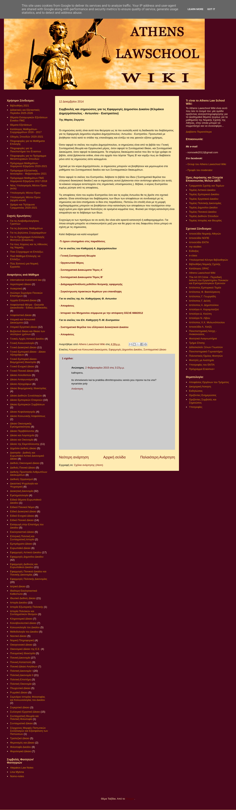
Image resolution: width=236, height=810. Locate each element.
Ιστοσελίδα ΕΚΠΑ (199, 242)
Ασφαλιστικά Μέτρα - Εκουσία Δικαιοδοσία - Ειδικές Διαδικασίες (28, 306)
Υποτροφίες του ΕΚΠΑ (202, 364)
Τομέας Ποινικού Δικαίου (203, 211)
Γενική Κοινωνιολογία (22, 343)
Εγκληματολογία (19, 495)
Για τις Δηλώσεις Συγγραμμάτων (28, 232)
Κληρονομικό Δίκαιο (21, 618)
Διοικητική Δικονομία (21, 491)
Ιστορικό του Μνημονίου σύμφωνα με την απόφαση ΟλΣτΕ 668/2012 (102, 312)
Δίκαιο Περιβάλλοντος (22, 430)
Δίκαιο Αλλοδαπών (20, 375)
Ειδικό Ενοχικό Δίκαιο (22, 515)
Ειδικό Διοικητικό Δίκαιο (23, 511)
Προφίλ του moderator (200, 170)
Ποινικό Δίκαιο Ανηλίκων (23, 666)
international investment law (25, 279)
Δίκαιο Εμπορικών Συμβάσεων (27, 404)
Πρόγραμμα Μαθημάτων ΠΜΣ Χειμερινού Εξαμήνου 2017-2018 (28, 179)
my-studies (195, 246)
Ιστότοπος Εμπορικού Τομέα (205, 287)
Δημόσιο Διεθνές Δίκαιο (23, 448)
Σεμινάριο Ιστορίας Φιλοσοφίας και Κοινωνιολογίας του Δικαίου (27, 698)
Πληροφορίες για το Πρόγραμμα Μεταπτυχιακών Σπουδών (28, 157)
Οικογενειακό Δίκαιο (21, 644)
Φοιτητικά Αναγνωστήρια (203, 338)
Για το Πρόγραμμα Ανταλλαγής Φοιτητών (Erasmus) (27, 239)
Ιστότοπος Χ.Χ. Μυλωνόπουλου (207, 322)
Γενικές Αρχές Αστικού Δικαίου (27, 338)
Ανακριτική (16, 288)
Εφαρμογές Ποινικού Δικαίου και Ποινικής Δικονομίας (28, 573)
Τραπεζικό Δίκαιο (19, 738)
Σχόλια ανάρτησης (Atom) (88, 465)
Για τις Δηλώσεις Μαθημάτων (26, 228)
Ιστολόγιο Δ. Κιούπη (200, 313)
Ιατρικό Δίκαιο (18, 586)
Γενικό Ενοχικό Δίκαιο (22, 366)
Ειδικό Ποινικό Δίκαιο (22, 520)
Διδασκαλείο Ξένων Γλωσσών (206, 347)
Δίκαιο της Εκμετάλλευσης (25, 443)
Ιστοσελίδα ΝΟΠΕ (199, 237)
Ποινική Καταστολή (20, 662)
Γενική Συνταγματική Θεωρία (78, 255)
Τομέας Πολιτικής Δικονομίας (205, 203)
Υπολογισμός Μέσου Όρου (25, 192)
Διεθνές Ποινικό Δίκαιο (22, 467)
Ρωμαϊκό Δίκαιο (19, 692)
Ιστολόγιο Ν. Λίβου (199, 318)
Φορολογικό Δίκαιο (20, 751)
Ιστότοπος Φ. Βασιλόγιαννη (204, 291)
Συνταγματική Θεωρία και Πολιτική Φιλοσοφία (24, 718)
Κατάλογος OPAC (199, 268)
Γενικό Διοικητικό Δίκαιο (23, 347)
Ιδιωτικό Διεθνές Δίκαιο (23, 598)
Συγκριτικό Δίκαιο (19, 707)
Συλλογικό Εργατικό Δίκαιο (25, 711)
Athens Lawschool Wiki (202, 272)
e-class (193, 255)
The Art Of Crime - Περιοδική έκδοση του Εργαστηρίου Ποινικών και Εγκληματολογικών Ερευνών (208, 280)
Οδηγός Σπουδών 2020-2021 (26, 136)
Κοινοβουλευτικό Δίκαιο (23, 623)
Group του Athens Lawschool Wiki (206, 164)
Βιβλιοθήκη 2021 (19, 105)
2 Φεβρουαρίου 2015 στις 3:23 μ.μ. (105, 367)
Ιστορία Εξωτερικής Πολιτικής (26, 606)
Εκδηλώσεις (196, 390)
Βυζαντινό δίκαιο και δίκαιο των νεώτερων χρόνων (27, 333)
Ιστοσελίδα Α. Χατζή (200, 326)
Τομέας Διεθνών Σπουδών (203, 216)
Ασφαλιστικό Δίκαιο (21, 315)
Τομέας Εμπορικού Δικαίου (204, 194)
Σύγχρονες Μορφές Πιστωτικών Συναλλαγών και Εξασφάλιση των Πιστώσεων (29, 730)
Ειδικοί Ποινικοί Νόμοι (22, 507)
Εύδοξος (194, 250)
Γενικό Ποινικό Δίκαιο (22, 370)
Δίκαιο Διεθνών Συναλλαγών (26, 395)
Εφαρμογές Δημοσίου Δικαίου (125, 349)
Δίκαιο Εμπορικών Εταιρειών (26, 399)
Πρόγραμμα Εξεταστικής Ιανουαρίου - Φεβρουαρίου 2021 (28, 172)
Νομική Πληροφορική (22, 640)
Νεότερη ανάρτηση (74, 457)
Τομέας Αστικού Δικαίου (202, 189)
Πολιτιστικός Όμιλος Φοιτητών (206, 355)
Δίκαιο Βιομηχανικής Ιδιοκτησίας (28, 388)
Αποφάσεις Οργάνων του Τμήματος (209, 382)
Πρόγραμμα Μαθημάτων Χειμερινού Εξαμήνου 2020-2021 (28, 165)
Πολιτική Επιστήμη (20, 679)
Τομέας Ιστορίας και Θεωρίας (205, 220)
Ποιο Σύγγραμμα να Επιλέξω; (26, 251)
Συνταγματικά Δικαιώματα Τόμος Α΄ (82, 269)
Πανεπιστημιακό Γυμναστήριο (205, 351)
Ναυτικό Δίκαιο (18, 636)
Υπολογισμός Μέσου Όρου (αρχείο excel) (25, 199)
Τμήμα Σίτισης (197, 342)
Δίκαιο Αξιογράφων (21, 383)
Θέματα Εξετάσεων (21, 124)
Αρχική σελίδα (114, 457)
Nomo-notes (17, 776)
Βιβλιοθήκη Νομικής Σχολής (204, 264)
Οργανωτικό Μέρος (72, 262)
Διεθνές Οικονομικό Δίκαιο (24, 463)
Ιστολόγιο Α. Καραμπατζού (204, 309)
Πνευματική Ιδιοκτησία (22, 653)
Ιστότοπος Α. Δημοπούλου (203, 305)
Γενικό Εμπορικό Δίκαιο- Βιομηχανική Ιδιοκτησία (23, 360)
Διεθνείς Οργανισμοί (21, 479)
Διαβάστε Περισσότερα (199, 131)
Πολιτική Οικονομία (20, 683)
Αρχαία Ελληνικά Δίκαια (23, 300)
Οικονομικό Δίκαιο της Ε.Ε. (25, 648)
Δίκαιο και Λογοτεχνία (22, 435)
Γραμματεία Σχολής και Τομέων (206, 185)
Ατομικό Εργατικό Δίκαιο (23, 326)
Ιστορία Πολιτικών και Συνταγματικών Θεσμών (23, 613)
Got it (211, 9)
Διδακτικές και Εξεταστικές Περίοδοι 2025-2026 (25, 111)
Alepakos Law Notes (21, 767)
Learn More (195, 9)
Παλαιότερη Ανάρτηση (157, 457)
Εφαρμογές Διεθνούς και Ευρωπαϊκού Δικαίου (24, 566)
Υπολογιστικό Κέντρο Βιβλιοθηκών (208, 259)
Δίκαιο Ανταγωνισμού (22, 379)
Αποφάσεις (67, 305)
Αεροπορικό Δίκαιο (20, 284)
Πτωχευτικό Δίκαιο (20, 688)
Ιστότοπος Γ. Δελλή (199, 300)
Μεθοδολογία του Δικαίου (24, 631)
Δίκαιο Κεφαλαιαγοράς (22, 411)
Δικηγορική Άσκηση (200, 386)
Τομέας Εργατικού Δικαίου (203, 198)
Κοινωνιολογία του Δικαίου (25, 627)
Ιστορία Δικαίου (18, 602)
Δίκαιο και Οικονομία (21, 439)
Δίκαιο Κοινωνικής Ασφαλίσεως (27, 416)
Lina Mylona (17, 771)
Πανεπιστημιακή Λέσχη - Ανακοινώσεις (203, 333)
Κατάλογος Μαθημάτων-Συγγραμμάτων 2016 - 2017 (25, 131)
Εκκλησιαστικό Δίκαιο (22, 531)
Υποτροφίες (195, 406)
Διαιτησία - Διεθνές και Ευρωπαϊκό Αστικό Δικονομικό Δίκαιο (27, 455)
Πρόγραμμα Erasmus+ (202, 369)
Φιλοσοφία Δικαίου (20, 746)
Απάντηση (77, 388)
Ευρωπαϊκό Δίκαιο (20, 548)
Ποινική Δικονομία (20, 657)
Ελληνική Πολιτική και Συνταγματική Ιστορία (22, 538)
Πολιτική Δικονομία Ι (21, 670)
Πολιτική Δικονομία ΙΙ (21, 675)
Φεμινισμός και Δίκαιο (22, 742)
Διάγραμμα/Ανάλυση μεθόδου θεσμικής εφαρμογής (92, 284)
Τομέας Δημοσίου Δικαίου (203, 207)
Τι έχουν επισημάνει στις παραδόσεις (82, 241)
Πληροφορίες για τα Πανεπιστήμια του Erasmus (25, 150)
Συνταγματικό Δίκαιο (155, 349)
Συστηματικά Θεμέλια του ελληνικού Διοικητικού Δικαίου (94, 327)
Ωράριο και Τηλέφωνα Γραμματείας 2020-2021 (23, 206)
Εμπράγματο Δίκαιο (21, 543)
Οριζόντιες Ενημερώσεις (202, 395)
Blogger (130, 798)
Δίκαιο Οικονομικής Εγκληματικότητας (21, 425)
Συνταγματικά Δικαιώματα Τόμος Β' (82, 277)
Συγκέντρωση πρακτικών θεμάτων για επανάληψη (91, 291)
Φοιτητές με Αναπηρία (201, 360)
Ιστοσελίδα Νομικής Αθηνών (205, 233)
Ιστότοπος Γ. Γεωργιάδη (202, 296)
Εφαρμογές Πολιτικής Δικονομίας (28, 578)
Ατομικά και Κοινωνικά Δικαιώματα (88, 349)
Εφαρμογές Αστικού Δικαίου (25, 552)
